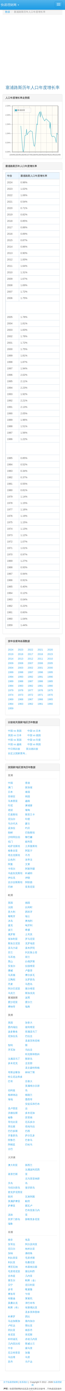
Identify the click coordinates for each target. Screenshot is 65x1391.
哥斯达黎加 (14, 1072)
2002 (30, 667)
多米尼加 (30, 1113)
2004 (10, 667)
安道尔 (11, 966)
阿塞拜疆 (30, 868)
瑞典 (27, 1006)
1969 (10, 699)
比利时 (28, 907)
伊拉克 (11, 877)
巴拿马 (28, 1140)
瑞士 (27, 916)
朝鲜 (10, 832)
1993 (20, 676)
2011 (40, 658)
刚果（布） (14, 1307)
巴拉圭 (28, 1036)
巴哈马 (28, 1144)
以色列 (11, 859)
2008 (20, 663)
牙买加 (11, 1049)
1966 (40, 699)
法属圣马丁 (14, 1058)
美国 (10, 1022)
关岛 (10, 1183)
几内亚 (28, 1275)
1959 (10, 708)
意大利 (11, 911)
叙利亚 (28, 841)
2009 (10, 663)
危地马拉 (30, 1126)
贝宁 (10, 1284)
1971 (40, 694)
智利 (10, 1045)
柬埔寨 (28, 805)
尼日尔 (11, 1248)
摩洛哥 (11, 1294)
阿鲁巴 (11, 1140)
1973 (20, 694)
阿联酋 (28, 882)
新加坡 (28, 787)
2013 (20, 658)
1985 (50, 681)
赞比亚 (28, 1325)
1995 (50, 672)
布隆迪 (11, 1298)
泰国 (27, 792)
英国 (10, 902)
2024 (10, 649)
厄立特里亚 (14, 1352)
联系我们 (24, 1382)
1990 (50, 676)
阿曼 (10, 864)
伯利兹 (11, 1090)
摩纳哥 (11, 1006)
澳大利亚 (13, 1165)
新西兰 (28, 1165)
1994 (10, 676)
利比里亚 (13, 1257)
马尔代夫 (13, 823)
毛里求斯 (30, 1257)
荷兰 (27, 957)
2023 (20, 649)
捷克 (10, 925)
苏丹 (10, 1361)
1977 (30, 690)
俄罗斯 (11, 934)
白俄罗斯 (30, 961)
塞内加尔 (30, 1321)
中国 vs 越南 (14, 744)
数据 (7, 11)
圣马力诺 (13, 947)
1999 (10, 672)
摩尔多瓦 (30, 975)
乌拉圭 (28, 1049)
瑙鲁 (10, 1223)
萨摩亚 (11, 1205)
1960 (50, 703)
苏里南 (28, 1117)
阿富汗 (28, 850)
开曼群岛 (13, 1135)
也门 (10, 841)
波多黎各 (13, 1031)
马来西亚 (13, 801)
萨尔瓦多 (30, 1135)
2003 (20, 667)
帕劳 (27, 1201)
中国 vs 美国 (14, 730)
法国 (10, 907)
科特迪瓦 (13, 1339)
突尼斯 (28, 1334)
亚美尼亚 (30, 886)
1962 (30, 703)
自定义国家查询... (17, 753)
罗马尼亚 (30, 938)
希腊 (27, 929)
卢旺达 (11, 1325)
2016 (40, 654)
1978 (20, 690)
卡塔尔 (11, 868)
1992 (30, 676)
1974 (10, 694)
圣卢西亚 (13, 1108)
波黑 (27, 997)
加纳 (10, 1253)
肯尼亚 (11, 1334)
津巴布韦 (30, 1303)
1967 (30, 699)
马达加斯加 (14, 1321)
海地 (10, 1099)
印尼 (10, 805)
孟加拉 (11, 828)
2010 (50, 658)
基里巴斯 (13, 1174)
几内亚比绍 (14, 1343)
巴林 (10, 886)
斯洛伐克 (30, 993)
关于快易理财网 (10, 1382)
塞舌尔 (11, 1280)
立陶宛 (11, 979)
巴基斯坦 (13, 814)
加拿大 (28, 1022)
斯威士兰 (30, 1343)
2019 (10, 654)
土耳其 (28, 934)
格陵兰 (28, 1094)
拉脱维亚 (30, 966)
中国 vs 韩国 (34, 744)
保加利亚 (13, 938)
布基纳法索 (31, 1266)
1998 (20, 672)
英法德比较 (32, 748)
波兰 (10, 929)
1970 (50, 694)
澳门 (10, 787)
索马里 (28, 1348)
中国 (10, 782)
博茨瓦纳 (13, 1266)
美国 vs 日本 (14, 735)
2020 (50, 649)
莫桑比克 (13, 1303)
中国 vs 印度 (34, 739)
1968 (20, 699)
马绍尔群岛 (14, 1187)
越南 (27, 801)
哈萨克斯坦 (14, 846)
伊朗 (27, 877)
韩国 (27, 796)
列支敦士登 (31, 952)
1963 (20, 703)
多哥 (10, 1289)
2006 (40, 663)
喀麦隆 (28, 1289)
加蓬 (27, 1352)
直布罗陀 (30, 947)
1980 (50, 685)
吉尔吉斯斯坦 (15, 882)
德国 (27, 902)
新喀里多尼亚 (32, 1219)
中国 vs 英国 (14, 739)
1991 (40, 676)
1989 (10, 681)
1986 (40, 681)
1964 (10, 703)
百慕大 (28, 1081)
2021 (40, 649)
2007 (30, 663)
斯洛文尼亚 (14, 943)
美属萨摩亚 (14, 1201)
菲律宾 (11, 796)
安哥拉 (11, 1244)
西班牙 (28, 911)
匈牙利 (28, 925)
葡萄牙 (11, 916)
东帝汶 (28, 859)
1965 (50, 699)
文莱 (27, 864)
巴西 (27, 1131)
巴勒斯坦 (30, 832)
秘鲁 (10, 1117)
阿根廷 (11, 1144)
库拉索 (11, 1126)
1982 (30, 685)
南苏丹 (28, 1330)
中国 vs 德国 (34, 735)
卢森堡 (28, 970)
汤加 (10, 1214)
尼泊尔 (11, 819)
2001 (40, 667)
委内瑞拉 (13, 1027)
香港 (27, 782)
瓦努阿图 (30, 1196)
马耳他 (11, 957)
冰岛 (10, 920)
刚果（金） (31, 1280)
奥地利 (28, 920)
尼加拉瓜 (13, 1036)
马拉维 (11, 1357)
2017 (30, 654)
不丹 (27, 855)
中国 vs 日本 (34, 730)
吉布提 (11, 1275)
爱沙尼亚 (13, 1002)
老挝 (10, 810)
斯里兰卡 (30, 814)
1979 (10, 690)
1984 (10, 685)
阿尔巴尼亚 (14, 988)
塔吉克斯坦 (14, 855)
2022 (30, 649)
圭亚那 (28, 1063)
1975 (50, 690)
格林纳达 (13, 1094)
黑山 (10, 961)
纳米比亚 (30, 1248)
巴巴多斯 (13, 1131)
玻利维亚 (30, 1027)
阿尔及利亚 (31, 1244)
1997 (30, 672)
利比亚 (11, 1262)
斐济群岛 (30, 1187)
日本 (10, 792)
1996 (40, 672)
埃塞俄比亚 (31, 1307)
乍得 (27, 1294)
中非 (10, 1348)
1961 (40, 703)
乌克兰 (11, 993)
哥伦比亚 (13, 1122)
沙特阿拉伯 (14, 837)
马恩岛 (28, 984)
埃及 (27, 1239)
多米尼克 (13, 1063)
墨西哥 (28, 1099)
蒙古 (27, 823)
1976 (40, 690)
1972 (30, 694)
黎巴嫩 (28, 837)
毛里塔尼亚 (14, 1271)
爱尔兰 (28, 1002)
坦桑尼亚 (30, 1262)
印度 (27, 819)
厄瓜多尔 (30, 1122)
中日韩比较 (14, 748)
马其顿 (11, 975)
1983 (20, 685)
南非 (10, 1239)
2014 (10, 658)
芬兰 (10, 952)
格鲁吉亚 (13, 850)
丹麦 (10, 984)
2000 (50, 667)
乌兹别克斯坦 (15, 873)
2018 (20, 654)
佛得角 (28, 1253)
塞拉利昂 (30, 1271)
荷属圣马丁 (31, 1031)
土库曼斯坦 (31, 846)
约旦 (27, 828)
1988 (20, 681)
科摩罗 (11, 1316)
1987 (30, 681)
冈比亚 (11, 1330)
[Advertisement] (32, 48)
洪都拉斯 (13, 1113)
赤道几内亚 (31, 1339)
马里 (27, 1357)
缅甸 (27, 810)
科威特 (28, 873)
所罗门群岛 (14, 1219)
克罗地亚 (30, 943)
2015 (50, 654)
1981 (40, 685)
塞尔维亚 (30, 988)
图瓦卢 (28, 1205)
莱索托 (28, 1298)
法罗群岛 (30, 979)
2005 (50, 663)
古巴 (10, 1149)
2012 (30, 658)
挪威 (10, 970)
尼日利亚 (30, 1284)
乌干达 (28, 1361)
